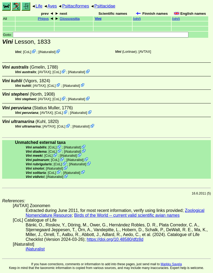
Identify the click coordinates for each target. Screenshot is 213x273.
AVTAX (145, 52)
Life (39, 6)
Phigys (43, 19)
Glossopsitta (70, 19)
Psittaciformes (75, 6)
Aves (52, 6)
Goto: (95, 35)
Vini (98, 19)
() (137, 19)
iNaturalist (47, 52)
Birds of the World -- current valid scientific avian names (127, 215)
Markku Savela (171, 264)
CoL (27, 52)
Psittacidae (104, 6)
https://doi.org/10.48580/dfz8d (115, 239)
